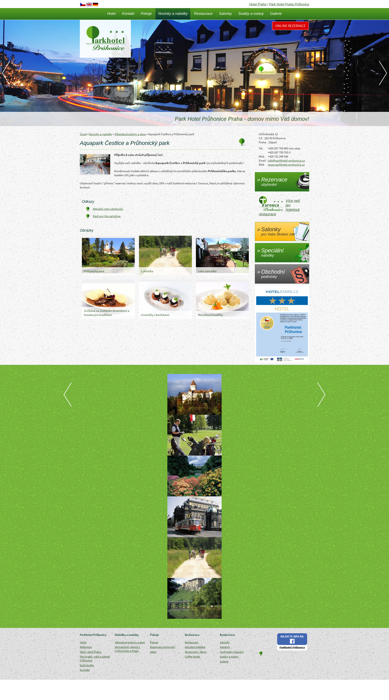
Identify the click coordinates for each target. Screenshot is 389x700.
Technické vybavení (231, 652)
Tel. (261, 148)
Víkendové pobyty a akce (130, 134)
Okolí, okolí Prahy (90, 652)
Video (153, 652)
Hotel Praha (257, 4)
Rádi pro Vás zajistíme (107, 216)
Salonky (225, 14)
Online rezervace (290, 25)
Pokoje (146, 14)
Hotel (111, 14)
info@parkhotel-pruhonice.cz (286, 160)
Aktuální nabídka (195, 647)
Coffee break (192, 656)
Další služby (87, 665)
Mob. (262, 156)
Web (261, 164)
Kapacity (225, 647)
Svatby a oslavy (251, 14)
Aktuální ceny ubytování (108, 209)
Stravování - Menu (195, 652)
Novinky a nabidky (173, 14)
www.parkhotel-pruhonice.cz (286, 164)
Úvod (83, 134)
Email (262, 160)
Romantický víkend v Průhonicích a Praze (127, 649)
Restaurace (203, 14)
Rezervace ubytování (162, 647)
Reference (86, 647)
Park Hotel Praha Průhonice (289, 4)
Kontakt (128, 14)
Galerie (276, 14)
